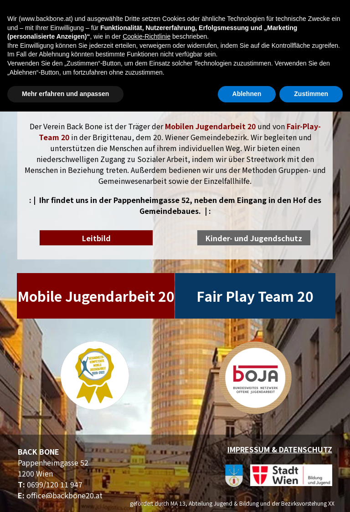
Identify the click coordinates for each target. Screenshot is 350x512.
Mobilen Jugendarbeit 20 (210, 126)
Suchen (322, 12)
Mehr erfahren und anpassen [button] (65, 494)
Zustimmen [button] (311, 494)
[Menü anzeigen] (71, 12)
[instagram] (330, 75)
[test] (96, 238)
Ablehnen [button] (247, 494)
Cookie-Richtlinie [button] (146, 437)
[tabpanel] (175, 168)
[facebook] (330, 57)
